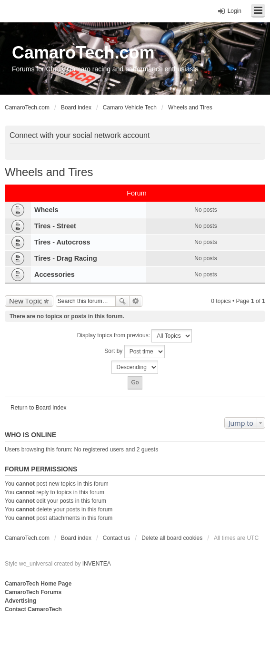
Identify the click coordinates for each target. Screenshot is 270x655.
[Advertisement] (121, 633)
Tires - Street (55, 226)
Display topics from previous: (134, 335)
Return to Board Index (38, 407)
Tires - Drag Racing (65, 258)
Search (122, 301)
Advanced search (136, 301)
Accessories (54, 274)
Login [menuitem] (234, 11)
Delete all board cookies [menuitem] (171, 538)
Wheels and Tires (49, 172)
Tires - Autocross (62, 242)
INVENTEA (96, 563)
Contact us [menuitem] (116, 538)
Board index (76, 538)
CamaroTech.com (83, 52)
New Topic (25, 300)
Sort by (134, 351)
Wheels (46, 210)
